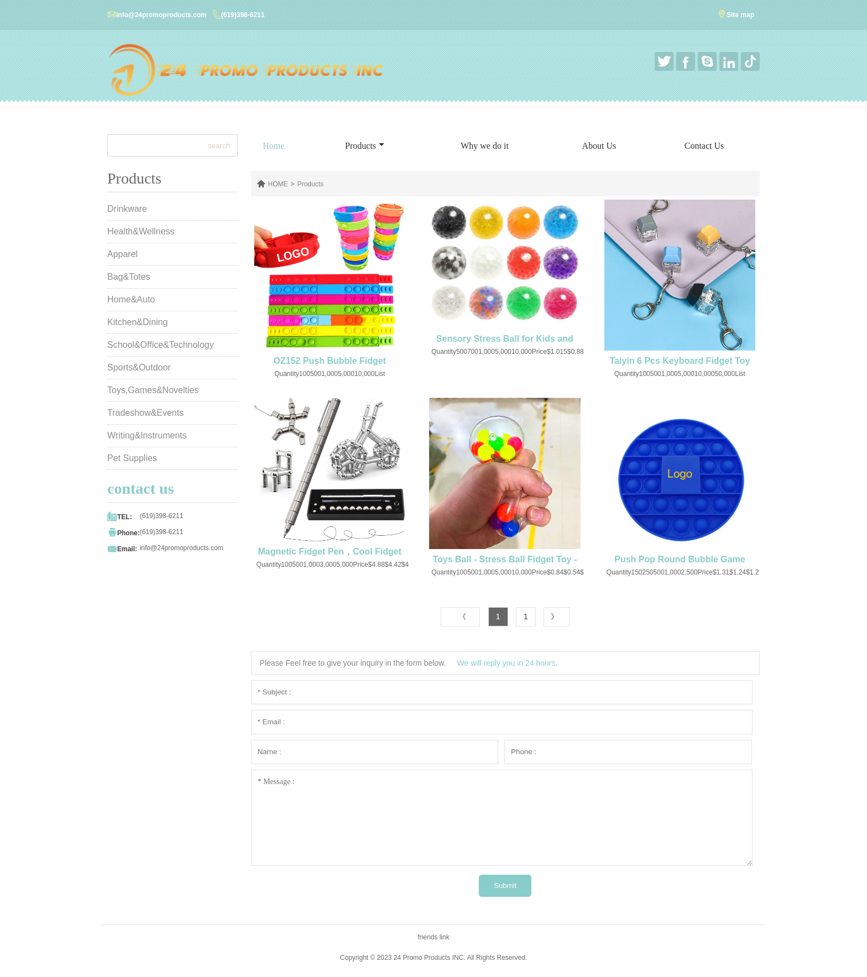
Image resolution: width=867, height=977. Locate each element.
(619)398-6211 (243, 15)
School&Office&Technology (160, 344)
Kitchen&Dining (137, 322)
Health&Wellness (141, 231)
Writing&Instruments (147, 435)
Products (364, 145)
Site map (740, 15)
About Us (599, 145)
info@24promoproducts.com (161, 15)
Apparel (122, 254)
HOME (278, 184)
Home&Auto (131, 299)
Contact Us (704, 145)
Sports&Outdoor (139, 367)
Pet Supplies (132, 458)
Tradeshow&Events (145, 412)
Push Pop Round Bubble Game (679, 559)
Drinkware (127, 208)
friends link (433, 937)
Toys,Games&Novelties (153, 390)
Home (273, 145)
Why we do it (485, 145)
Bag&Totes (128, 276)
